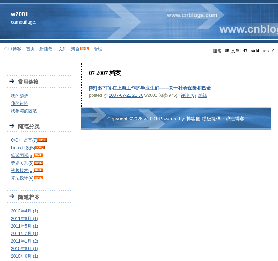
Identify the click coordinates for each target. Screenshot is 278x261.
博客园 (193, 118)
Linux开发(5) (23, 147)
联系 (62, 48)
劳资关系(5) (22, 163)
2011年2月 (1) (24, 233)
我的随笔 (19, 96)
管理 (98, 48)
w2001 (19, 14)
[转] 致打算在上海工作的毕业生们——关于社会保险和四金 (150, 88)
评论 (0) (188, 95)
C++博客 (12, 48)
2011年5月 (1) (24, 226)
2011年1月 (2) (24, 241)
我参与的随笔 (24, 110)
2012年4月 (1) (24, 211)
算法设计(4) (22, 178)
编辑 (202, 95)
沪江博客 (235, 118)
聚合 (75, 48)
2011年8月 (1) (24, 218)
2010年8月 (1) (24, 248)
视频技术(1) (22, 170)
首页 (30, 48)
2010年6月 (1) (24, 256)
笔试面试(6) (22, 155)
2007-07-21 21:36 (126, 95)
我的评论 (19, 103)
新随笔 (45, 48)
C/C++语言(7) (24, 140)
